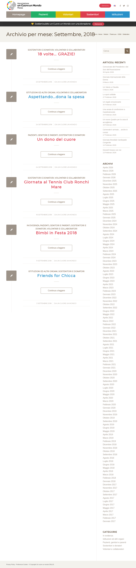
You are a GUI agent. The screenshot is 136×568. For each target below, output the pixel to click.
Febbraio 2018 (109, 478)
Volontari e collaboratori (70, 50)
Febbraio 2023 (109, 291)
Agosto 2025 (108, 194)
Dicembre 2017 (109, 485)
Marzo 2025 (108, 211)
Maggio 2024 (108, 244)
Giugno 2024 (108, 241)
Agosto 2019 (108, 424)
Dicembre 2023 (109, 261)
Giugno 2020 (108, 391)
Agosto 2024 (108, 234)
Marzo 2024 (108, 251)
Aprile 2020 (108, 398)
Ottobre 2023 (108, 268)
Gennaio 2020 (109, 408)
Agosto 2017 (108, 498)
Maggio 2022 (108, 314)
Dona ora (105, 6)
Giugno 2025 (108, 201)
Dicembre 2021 (109, 331)
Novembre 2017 (110, 488)
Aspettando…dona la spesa (56, 96)
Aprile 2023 (108, 284)
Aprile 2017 (108, 511)
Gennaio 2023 (109, 294)
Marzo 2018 (108, 475)
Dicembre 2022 (109, 298)
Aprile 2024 (108, 248)
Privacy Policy (10, 564)
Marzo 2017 (108, 515)
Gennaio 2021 (109, 368)
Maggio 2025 (108, 204)
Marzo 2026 (108, 171)
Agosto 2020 (108, 384)
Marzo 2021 (108, 361)
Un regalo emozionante (112, 102)
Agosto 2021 (108, 344)
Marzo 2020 (108, 401)
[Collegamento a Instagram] (128, 6)
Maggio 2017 (108, 508)
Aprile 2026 (108, 167)
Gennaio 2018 (109, 481)
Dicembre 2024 (109, 221)
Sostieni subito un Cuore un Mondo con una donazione (67, 24)
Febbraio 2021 (109, 364)
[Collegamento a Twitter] (124, 6)
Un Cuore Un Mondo (67, 82)
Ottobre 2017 (108, 491)
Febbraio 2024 (109, 254)
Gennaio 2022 (109, 328)
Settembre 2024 (110, 231)
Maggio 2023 (108, 281)
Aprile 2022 (108, 318)
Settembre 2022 (110, 308)
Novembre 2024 (110, 224)
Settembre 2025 (110, 191)
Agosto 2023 (108, 271)
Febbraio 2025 (109, 214)
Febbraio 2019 (109, 441)
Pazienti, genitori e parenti (43, 135)
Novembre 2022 (110, 301)
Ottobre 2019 (108, 418)
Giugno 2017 (108, 504)
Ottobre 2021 (108, 338)
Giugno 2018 (108, 465)
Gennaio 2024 (109, 257)
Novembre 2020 (110, 374)
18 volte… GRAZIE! (56, 54)
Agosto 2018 (108, 458)
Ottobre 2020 (108, 378)
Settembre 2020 (110, 381)
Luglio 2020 (108, 388)
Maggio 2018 (108, 468)
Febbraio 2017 (109, 518)
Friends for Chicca (56, 275)
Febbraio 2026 (109, 174)
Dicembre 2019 (109, 411)
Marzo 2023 (108, 288)
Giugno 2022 (108, 311)
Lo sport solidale (109, 94)
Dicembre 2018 (109, 444)
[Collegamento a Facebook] (120, 6)
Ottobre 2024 (108, 228)
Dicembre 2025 (109, 181)
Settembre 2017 (110, 495)
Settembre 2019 (110, 421)
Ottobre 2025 (108, 187)
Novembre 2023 (110, 264)
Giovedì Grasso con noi (112, 150)
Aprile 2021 (108, 358)
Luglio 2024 (108, 238)
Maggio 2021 (108, 354)
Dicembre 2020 (109, 371)
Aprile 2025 (108, 208)
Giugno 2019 (108, 428)
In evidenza (33, 225)
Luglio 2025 (108, 197)
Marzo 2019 (108, 438)
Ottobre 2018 (108, 451)
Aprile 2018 (108, 471)
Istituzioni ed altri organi (40, 92)
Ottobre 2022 (108, 304)
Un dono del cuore (56, 139)
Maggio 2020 (108, 394)
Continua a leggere (56, 69)
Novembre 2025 (110, 184)
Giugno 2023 (108, 278)
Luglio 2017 (108, 501)
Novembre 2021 (110, 334)
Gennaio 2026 (109, 177)
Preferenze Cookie (22, 564)
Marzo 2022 (108, 321)
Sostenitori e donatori (41, 50)
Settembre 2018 (110, 454)
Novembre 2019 (110, 414)
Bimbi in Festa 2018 (56, 233)
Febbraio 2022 (109, 324)
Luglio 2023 (108, 274)
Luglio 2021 (108, 348)
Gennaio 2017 (109, 521)
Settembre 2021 (110, 341)
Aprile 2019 (108, 434)
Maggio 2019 (108, 431)
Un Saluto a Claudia (110, 87)
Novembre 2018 (110, 448)
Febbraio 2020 (109, 404)
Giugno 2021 (108, 351)
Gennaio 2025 (109, 218)
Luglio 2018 (108, 461)
